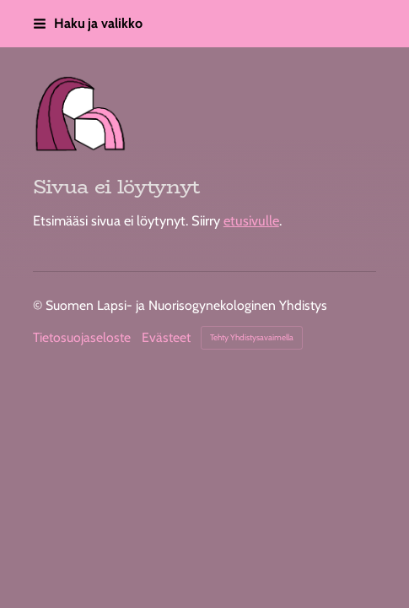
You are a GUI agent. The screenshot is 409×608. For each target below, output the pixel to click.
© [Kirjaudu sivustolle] (39, 305)
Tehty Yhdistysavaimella (251, 337)
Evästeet (166, 338)
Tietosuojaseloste (82, 338)
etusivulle (251, 220)
